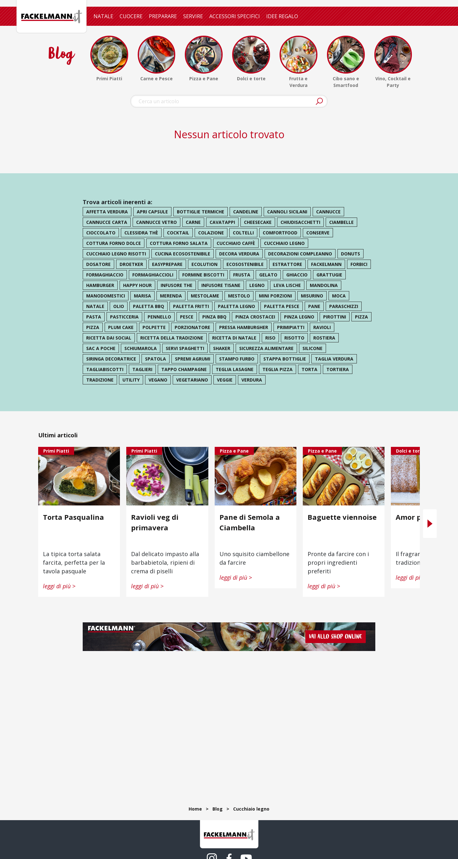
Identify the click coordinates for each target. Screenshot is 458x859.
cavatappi (222, 222)
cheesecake (258, 222)
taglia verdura (334, 359)
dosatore (98, 264)
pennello (159, 317)
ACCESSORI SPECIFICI (234, 16)
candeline (245, 212)
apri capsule (152, 212)
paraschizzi (343, 306)
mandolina (324, 285)
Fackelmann (326, 264)
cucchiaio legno (284, 243)
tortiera (337, 369)
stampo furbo (236, 359)
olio (118, 306)
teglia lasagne (234, 369)
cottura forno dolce (113, 243)
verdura (251, 380)
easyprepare (167, 264)
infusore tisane (220, 285)
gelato (268, 275)
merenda (171, 296)
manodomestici (105, 296)
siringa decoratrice (111, 359)
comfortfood (280, 233)
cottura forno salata (179, 243)
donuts (350, 254)
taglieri (142, 369)
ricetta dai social (108, 338)
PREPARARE (163, 16)
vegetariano (192, 380)
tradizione (100, 380)
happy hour (137, 285)
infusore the (176, 285)
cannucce (328, 212)
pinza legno (299, 317)
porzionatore (192, 327)
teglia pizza (277, 369)
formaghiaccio (104, 275)
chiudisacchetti (300, 222)
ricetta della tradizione (171, 338)
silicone (312, 348)
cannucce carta (106, 222)
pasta (93, 317)
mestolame (205, 296)
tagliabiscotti (104, 369)
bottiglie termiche (200, 212)
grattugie (329, 275)
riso (270, 338)
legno (257, 285)
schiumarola (140, 348)
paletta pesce (281, 306)
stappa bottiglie (284, 359)
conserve (318, 233)
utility (131, 380)
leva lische (287, 285)
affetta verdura (107, 212)
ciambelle (341, 222)
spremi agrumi (192, 359)
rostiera (324, 338)
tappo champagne (184, 369)
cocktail (178, 233)
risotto (294, 338)
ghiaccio (297, 275)
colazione (211, 233)
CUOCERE (131, 16)
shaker (221, 348)
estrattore (287, 264)
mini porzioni (275, 296)
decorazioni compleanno (300, 254)
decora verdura (239, 254)
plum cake (121, 327)
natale (95, 306)
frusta (241, 275)
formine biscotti (203, 275)
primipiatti (290, 327)
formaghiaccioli (152, 275)
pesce (186, 317)
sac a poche (100, 348)
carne (193, 222)
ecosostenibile (245, 264)
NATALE (103, 16)
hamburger (100, 285)
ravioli (322, 327)
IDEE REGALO (282, 16)
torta (309, 369)
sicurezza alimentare (266, 348)
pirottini (334, 317)
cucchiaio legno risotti (116, 254)
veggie (224, 380)
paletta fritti (191, 306)
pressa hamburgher (243, 327)
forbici (358, 264)
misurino (312, 296)
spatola (155, 359)
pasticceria (124, 317)
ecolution (204, 264)
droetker (131, 264)
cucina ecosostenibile (182, 254)
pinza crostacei (255, 317)
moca (339, 296)
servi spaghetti (185, 348)
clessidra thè (141, 233)
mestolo (239, 296)
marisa (142, 296)
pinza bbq (214, 317)
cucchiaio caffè (236, 243)
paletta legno (236, 306)
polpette (154, 327)
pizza (361, 317)
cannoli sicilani (287, 212)
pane (314, 306)
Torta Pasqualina (73, 517)
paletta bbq (148, 306)
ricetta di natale (234, 338)
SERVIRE (193, 16)
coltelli (243, 233)
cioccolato (100, 233)
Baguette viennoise (342, 517)
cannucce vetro (156, 222)
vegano (158, 380)
